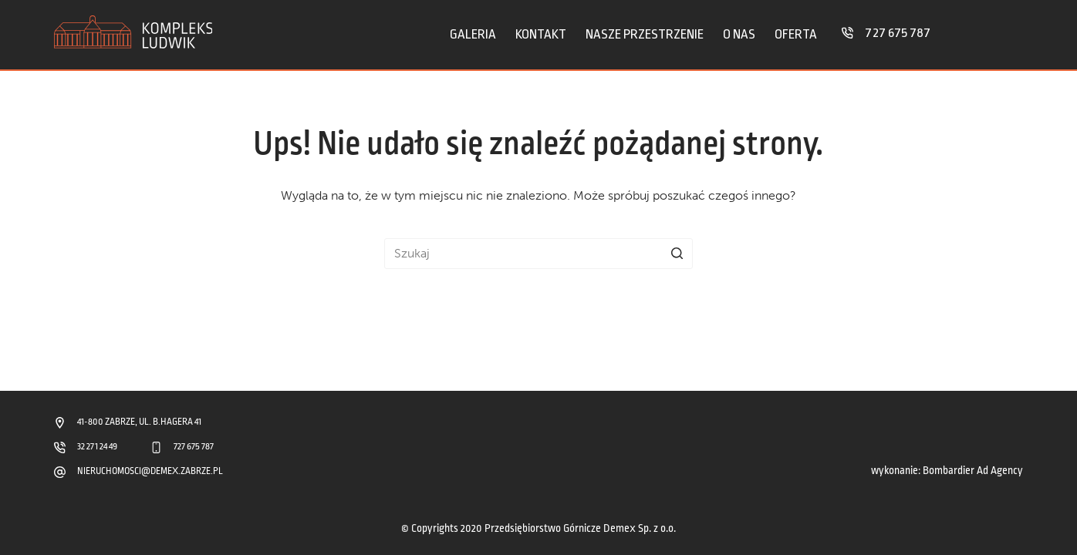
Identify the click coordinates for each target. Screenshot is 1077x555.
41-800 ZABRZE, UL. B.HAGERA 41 (139, 422)
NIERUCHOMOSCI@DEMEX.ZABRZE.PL (150, 471)
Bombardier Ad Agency (973, 470)
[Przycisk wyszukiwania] (677, 253)
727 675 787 (897, 32)
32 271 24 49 (97, 446)
